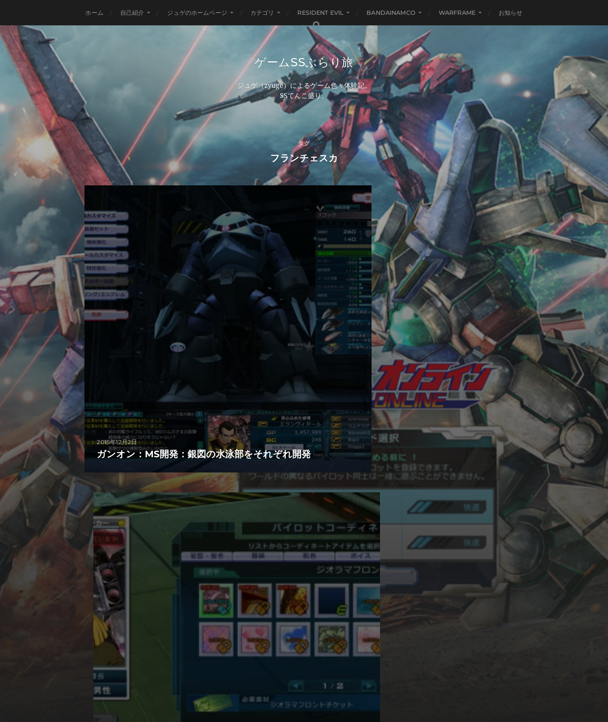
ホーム (94, 12)
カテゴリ (262, 12)
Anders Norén (321, 685)
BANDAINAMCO (390, 12)
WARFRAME (457, 12)
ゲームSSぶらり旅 (304, 62)
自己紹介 (132, 12)
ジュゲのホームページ (197, 12)
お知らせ (511, 12)
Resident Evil (320, 12)
